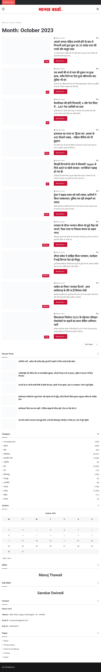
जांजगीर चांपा (8, 458)
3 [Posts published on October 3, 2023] (22, 530)
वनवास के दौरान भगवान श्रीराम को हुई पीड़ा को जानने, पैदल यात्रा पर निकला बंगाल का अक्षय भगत (76, 229)
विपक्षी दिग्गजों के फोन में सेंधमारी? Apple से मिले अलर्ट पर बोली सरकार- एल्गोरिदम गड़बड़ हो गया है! (75, 168)
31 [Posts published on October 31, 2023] (23, 552)
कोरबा (6, 446)
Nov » (9, 558)
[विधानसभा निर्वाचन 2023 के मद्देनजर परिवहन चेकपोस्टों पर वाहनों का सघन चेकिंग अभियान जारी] (26, 326)
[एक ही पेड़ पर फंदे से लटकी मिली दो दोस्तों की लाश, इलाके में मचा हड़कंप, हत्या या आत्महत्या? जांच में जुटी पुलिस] (9, 388)
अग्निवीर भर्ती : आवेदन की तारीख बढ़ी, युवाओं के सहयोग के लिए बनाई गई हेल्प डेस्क (46, 361)
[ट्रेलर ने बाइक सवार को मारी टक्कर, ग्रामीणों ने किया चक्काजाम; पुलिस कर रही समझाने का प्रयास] (26, 203)
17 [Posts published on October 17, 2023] (23, 541)
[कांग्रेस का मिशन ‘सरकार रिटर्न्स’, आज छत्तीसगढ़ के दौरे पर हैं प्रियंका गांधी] (26, 295)
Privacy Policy (9, 645)
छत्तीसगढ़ (7, 454)
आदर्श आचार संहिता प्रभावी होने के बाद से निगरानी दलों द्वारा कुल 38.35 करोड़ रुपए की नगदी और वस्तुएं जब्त (75, 45)
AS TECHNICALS (8, 667)
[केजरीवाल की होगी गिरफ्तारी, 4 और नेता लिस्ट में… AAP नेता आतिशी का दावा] (26, 112)
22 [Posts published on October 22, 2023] (92, 541)
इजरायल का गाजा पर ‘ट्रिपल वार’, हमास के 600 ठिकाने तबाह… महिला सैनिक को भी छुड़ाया (74, 137)
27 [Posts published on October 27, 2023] (64, 546)
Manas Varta (60, 38)
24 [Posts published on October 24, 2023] (23, 546)
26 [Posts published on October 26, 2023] (51, 546)
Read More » (60, 61)
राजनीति (6, 482)
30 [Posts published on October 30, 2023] (9, 552)
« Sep (4, 558)
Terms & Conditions (11, 649)
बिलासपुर (7, 474)
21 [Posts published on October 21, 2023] (78, 541)
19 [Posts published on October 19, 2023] (51, 541)
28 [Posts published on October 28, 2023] (78, 546)
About (6, 641)
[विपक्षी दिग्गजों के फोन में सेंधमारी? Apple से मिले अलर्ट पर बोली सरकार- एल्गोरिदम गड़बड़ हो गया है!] (26, 173)
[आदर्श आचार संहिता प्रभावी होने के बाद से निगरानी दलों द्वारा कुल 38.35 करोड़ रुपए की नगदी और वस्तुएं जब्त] (26, 50)
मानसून (6, 478)
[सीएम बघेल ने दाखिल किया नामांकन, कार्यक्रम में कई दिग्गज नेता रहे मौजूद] (26, 265)
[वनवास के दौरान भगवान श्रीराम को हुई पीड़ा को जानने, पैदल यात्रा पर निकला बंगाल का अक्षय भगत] (26, 234)
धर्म (5, 470)
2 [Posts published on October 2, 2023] (8, 530)
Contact (7, 653)
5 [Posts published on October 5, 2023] (50, 530)
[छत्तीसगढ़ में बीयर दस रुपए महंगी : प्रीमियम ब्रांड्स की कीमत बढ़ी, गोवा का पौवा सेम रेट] (9, 412)
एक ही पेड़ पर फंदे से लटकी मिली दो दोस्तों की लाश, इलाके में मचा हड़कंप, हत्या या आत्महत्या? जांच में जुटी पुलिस (55, 385)
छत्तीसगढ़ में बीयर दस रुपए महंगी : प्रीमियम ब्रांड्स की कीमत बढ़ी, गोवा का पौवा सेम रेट (47, 408)
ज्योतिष (6, 462)
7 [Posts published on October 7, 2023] (78, 530)
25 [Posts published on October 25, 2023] (37, 546)
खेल (5, 450)
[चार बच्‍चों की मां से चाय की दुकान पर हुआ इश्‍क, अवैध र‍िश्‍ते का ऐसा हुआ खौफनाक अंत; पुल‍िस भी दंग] (26, 81)
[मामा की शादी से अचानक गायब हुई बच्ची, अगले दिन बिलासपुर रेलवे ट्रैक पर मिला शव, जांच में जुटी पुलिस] (9, 424)
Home (5, 23)
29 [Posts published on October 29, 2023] (92, 546)
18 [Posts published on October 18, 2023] (37, 541)
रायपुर (6, 491)
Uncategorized (9, 442)
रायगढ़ (6, 487)
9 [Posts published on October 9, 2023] (8, 535)
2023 (12, 23)
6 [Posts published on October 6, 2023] (64, 530)
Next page (91, 344)
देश (5, 466)
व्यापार (6, 499)
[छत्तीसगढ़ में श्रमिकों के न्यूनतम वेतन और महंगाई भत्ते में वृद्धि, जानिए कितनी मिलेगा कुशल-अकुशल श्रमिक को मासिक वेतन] (9, 400)
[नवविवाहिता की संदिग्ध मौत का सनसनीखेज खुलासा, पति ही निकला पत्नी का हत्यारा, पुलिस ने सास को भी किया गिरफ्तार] (9, 377)
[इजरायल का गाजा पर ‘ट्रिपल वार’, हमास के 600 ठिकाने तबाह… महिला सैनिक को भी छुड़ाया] (26, 142)
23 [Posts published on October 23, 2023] (9, 546)
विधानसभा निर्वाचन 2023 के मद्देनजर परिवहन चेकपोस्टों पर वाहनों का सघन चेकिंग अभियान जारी (75, 321)
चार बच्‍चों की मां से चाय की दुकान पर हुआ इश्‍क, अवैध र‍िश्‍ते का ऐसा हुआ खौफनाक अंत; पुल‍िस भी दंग (75, 76)
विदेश (5, 495)
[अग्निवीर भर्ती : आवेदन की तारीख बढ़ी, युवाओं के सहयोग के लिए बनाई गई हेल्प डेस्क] (9, 365)
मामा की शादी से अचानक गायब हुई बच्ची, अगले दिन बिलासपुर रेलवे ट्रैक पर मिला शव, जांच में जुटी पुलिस (53, 420)
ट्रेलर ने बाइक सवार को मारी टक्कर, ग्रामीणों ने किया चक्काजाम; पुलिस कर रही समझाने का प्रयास (75, 198)
